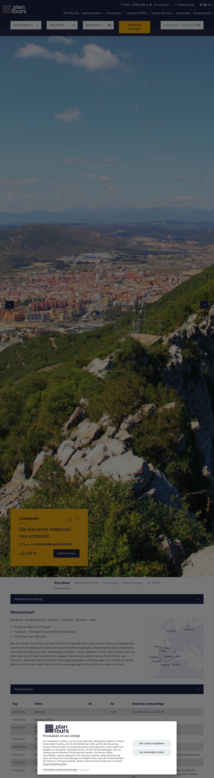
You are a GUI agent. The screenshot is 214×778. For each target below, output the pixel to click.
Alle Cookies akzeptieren (151, 743)
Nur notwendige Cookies (151, 752)
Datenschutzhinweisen (55, 764)
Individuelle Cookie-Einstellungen (60, 769)
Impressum (84, 769)
